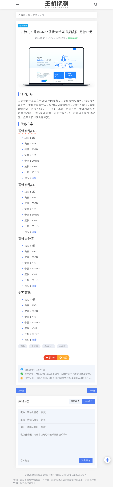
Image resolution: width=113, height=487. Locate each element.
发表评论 (85, 460)
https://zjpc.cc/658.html (47, 374)
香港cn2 (48, 346)
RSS (60, 475)
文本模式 (88, 401)
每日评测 (32, 15)
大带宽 (34, 346)
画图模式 (75, 401)
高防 (22, 346)
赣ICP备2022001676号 (75, 475)
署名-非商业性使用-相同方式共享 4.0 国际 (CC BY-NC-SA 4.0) (69, 378)
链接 (34, 178)
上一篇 (21, 391)
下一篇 (92, 391)
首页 (23, 15)
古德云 (62, 346)
